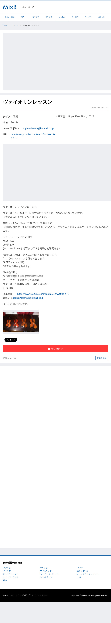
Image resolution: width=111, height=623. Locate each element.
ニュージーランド (10, 577)
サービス (75, 17)
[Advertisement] (28, 61)
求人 (22, 17)
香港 (5, 580)
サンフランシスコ (10, 574)
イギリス (7, 568)
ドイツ (80, 568)
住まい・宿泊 (9, 17)
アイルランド (46, 571)
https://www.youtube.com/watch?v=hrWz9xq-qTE (43, 294)
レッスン (62, 17)
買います (49, 17)
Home (5, 26)
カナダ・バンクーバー (49, 574)
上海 (79, 577)
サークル (88, 17)
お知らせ (101, 17)
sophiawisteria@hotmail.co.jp (38, 128)
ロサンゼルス (83, 571)
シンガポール (46, 577)
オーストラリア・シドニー (88, 574)
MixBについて (9, 595)
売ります (36, 17)
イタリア (7, 571)
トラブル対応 (21, 595)
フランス (44, 568)
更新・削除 (102, 358)
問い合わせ (55, 349)
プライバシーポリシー (37, 595)
